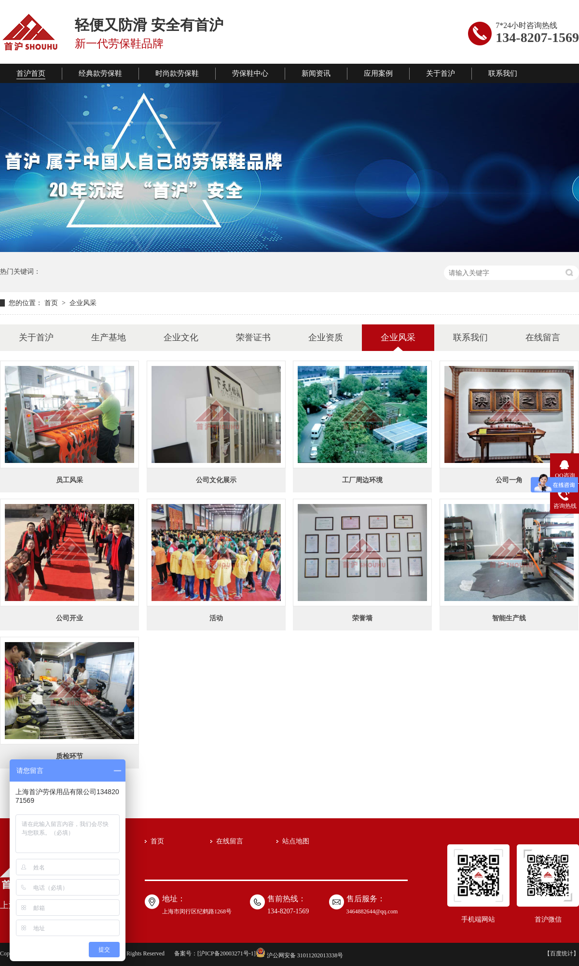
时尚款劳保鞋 (177, 73)
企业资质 (325, 337)
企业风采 (82, 303)
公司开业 (69, 618)
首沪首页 (30, 73)
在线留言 (542, 337)
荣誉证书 (253, 337)
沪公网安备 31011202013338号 (300, 955)
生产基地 (108, 337)
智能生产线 (509, 618)
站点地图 (295, 841)
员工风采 (69, 480)
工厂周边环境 (362, 480)
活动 (216, 618)
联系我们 (502, 73)
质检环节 (69, 756)
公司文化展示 (216, 480)
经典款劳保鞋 (100, 73)
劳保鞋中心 (250, 73)
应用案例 (378, 73)
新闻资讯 (316, 73)
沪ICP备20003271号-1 (226, 953)
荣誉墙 (362, 618)
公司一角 (509, 480)
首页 (52, 303)
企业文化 (181, 337)
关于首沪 (440, 73)
